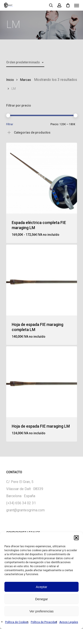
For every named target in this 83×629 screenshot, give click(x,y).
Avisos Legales (68, 622)
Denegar (41, 599)
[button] (76, 538)
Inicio (10, 80)
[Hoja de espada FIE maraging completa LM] (41, 280)
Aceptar (41, 587)
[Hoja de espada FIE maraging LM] (41, 381)
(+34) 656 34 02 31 (21, 503)
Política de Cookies (17, 622)
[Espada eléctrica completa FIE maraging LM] (41, 178)
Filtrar (9, 124)
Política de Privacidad (44, 622)
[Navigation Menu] (76, 5)
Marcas (25, 80)
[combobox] (25, 62)
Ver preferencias (41, 611)
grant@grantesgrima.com (25, 510)
